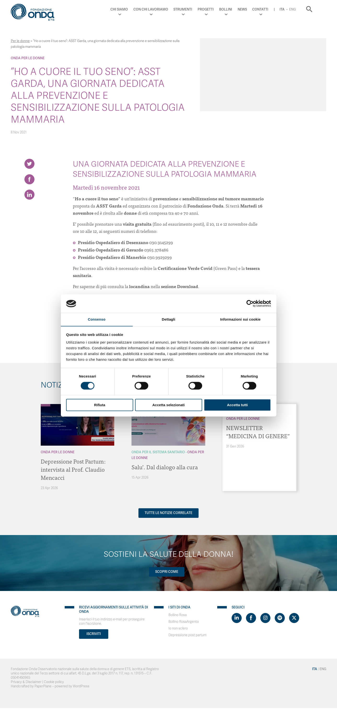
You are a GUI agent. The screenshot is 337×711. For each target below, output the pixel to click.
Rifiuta (99, 405)
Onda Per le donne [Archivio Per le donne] (28, 58)
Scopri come (166, 572)
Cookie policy (54, 682)
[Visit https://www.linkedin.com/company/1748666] (236, 618)
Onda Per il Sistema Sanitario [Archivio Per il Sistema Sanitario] (158, 452)
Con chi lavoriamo (159, 9)
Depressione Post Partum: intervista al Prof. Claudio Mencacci (73, 469)
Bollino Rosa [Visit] (177, 615)
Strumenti (191, 9)
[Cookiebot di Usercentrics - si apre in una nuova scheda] (250, 303)
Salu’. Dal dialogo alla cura (164, 466)
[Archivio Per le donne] (45, 405)
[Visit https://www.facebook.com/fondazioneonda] (251, 618)
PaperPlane (42, 686)
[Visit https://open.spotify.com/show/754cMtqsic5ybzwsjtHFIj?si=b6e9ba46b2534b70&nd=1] (280, 618)
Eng (300, 9)
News (250, 9)
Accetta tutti (237, 405)
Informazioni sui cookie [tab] (240, 319)
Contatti (269, 9)
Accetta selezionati (168, 405)
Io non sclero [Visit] (178, 628)
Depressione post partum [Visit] (187, 635)
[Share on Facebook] (29, 179)
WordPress (81, 686)
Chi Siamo (127, 9)
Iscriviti (93, 634)
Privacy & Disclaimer (26, 682)
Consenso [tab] (96, 319)
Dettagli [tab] (168, 319)
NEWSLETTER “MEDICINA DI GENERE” (258, 431)
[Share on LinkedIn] (29, 195)
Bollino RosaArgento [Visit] (183, 622)
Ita (290, 9)
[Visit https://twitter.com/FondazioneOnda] (294, 618)
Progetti (214, 9)
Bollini (233, 9)
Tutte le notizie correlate (168, 513)
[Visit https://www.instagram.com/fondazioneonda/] (265, 618)
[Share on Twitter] (29, 164)
